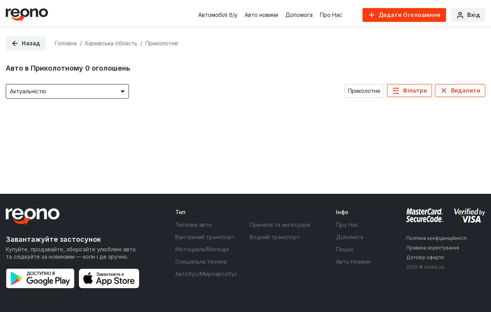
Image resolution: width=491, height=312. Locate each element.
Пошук (344, 249)
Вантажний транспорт (205, 237)
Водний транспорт (275, 237)
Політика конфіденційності (436, 238)
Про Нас (331, 15)
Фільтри (415, 90)
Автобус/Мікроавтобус (206, 274)
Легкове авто (193, 224)
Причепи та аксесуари (280, 224)
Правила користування (432, 248)
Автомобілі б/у (217, 15)
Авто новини (261, 15)
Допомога (299, 15)
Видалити (465, 90)
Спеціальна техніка (201, 261)
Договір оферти (425, 257)
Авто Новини (353, 261)
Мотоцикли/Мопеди (202, 249)
